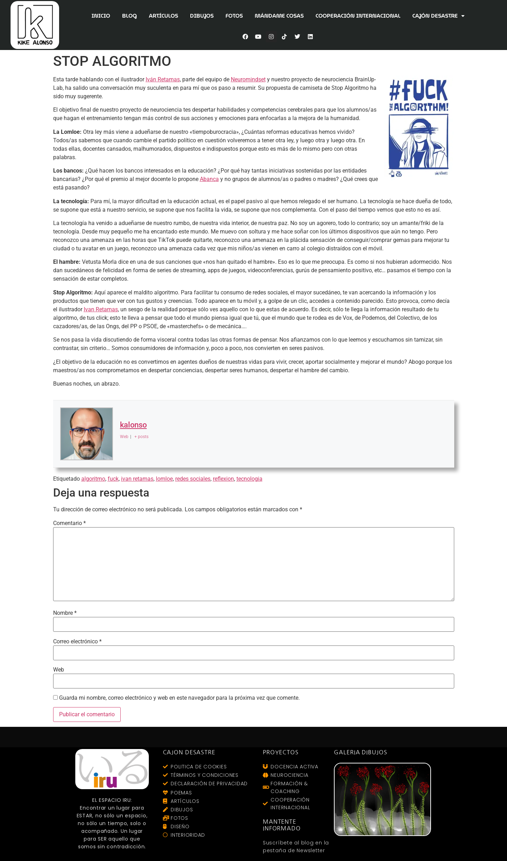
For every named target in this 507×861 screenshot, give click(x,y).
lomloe (164, 478)
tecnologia (249, 478)
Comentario (69, 523)
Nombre (65, 613)
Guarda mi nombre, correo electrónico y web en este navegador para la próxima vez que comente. (179, 698)
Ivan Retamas (101, 309)
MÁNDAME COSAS (279, 16)
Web (58, 670)
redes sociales (192, 478)
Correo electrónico (77, 641)
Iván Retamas (163, 79)
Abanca (209, 179)
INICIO (100, 16)
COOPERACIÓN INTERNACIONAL (358, 16)
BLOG (129, 16)
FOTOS (234, 16)
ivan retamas (137, 478)
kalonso (133, 425)
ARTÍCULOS (163, 16)
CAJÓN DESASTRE (438, 16)
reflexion (223, 478)
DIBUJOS (202, 16)
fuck (113, 478)
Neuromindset (248, 79)
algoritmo (93, 478)
